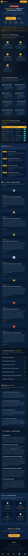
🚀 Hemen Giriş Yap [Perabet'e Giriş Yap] (11, 18)
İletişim (21, 546)
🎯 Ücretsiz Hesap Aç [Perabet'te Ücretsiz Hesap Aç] (14, 535)
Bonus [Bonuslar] (14, 554)
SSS (18, 546)
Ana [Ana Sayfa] (2, 554)
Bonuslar (13, 546)
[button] (14, 358)
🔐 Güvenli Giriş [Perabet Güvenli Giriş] (23, 1)
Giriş (6, 546)
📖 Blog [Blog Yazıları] (19, 18)
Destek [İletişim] (25, 554)
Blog (16, 546)
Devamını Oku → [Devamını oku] (4, 207)
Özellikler (9, 546)
